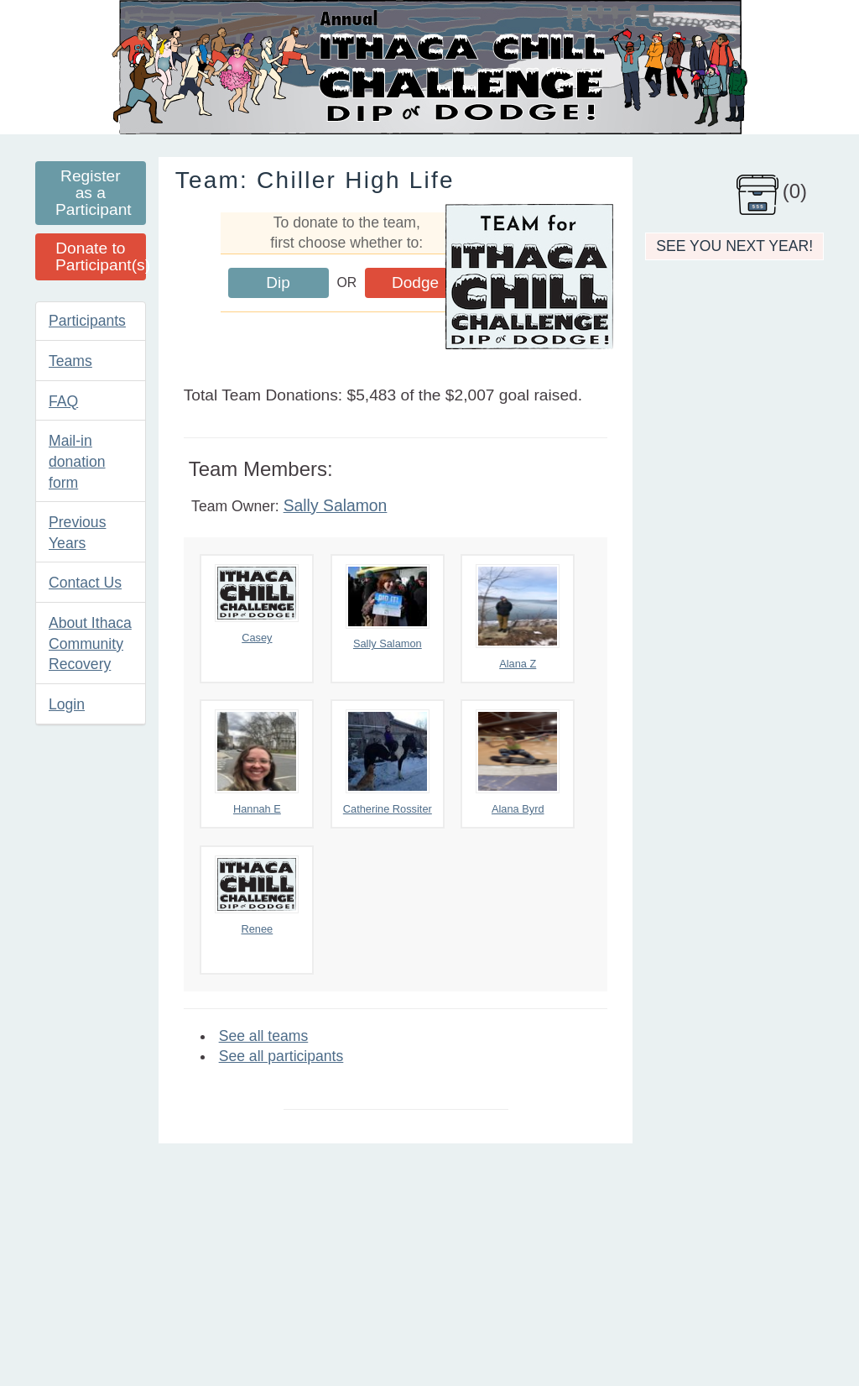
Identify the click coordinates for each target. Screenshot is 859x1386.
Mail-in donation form (77, 461)
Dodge (415, 282)
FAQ (63, 401)
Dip (278, 282)
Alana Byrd (518, 762)
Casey (257, 604)
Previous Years (77, 533)
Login (67, 704)
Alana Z (518, 617)
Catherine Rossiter (387, 762)
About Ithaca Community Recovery (90, 643)
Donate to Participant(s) (100, 256)
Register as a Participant (93, 192)
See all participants (281, 1056)
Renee (257, 895)
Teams (70, 361)
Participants (87, 320)
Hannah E (257, 762)
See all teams (264, 1036)
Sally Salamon (336, 505)
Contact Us (85, 582)
